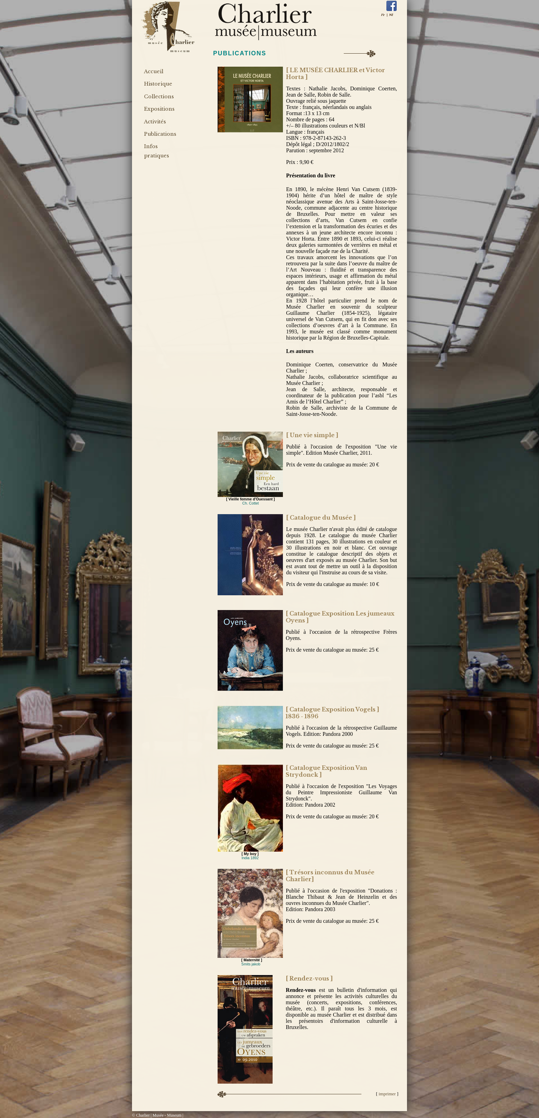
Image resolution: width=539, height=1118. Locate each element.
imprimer (388, 1093)
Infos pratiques (156, 150)
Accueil (153, 71)
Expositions (159, 109)
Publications (160, 134)
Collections (159, 96)
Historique (158, 84)
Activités (155, 122)
